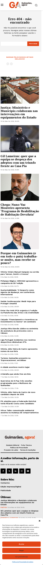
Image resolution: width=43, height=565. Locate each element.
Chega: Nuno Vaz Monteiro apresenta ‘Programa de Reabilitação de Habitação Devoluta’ (20, 209)
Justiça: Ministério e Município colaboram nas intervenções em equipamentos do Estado (19, 112)
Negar (21, 550)
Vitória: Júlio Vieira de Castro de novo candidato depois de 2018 (18, 393)
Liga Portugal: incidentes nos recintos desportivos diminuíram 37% (18, 341)
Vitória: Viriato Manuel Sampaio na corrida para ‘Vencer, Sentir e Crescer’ (20, 273)
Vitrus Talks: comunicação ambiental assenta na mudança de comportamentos (20, 411)
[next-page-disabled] (11, 63)
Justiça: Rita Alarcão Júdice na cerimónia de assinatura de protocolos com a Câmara (19, 330)
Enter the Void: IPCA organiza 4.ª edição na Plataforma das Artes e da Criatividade (20, 311)
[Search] (33, 43)
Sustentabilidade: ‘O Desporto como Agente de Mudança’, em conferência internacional (17, 292)
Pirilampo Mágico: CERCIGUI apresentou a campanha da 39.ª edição (19, 282)
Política (4, 507)
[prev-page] (7, 63)
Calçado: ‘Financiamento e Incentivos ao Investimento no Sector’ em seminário (19, 320)
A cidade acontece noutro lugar (15, 367)
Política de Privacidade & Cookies (22, 562)
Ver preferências (21, 557)
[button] (39, 521)
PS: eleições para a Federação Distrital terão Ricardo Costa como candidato (18, 402)
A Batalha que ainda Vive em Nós (16, 374)
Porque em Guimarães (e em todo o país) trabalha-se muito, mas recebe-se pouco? (19, 258)
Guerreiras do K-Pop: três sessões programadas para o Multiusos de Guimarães (16, 383)
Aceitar (21, 544)
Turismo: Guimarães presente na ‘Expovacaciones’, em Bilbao (15, 359)
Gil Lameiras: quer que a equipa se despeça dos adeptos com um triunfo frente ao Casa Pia (18, 161)
